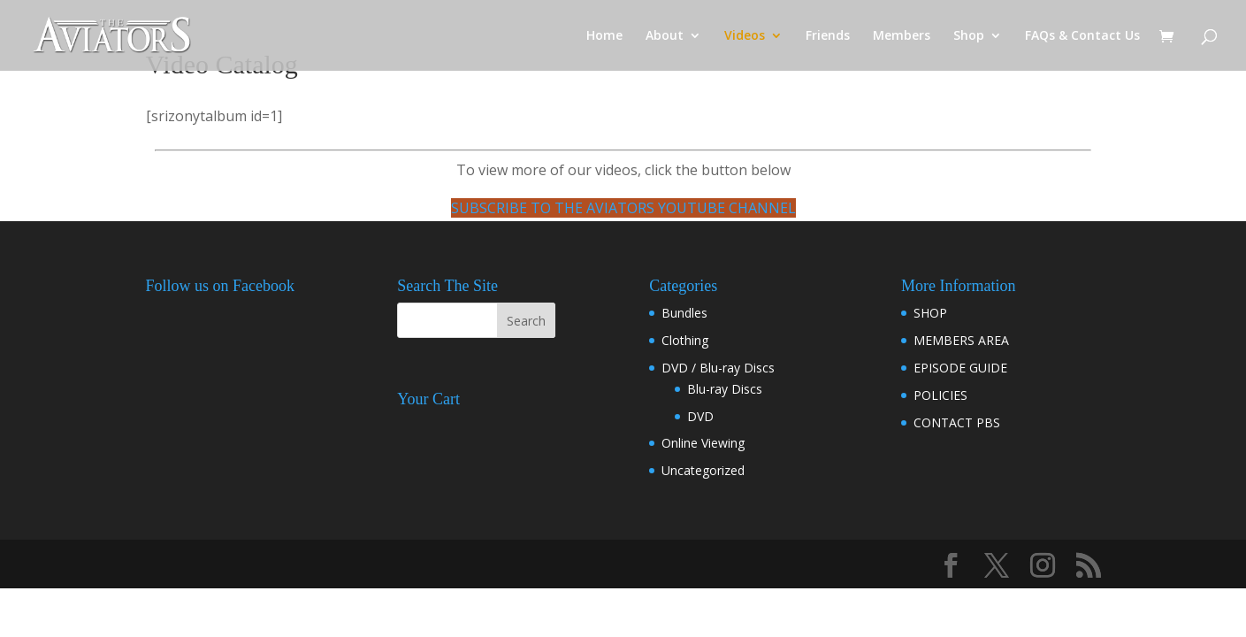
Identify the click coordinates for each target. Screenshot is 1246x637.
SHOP (930, 312)
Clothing (684, 340)
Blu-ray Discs (724, 388)
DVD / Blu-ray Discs (718, 367)
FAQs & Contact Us (1082, 36)
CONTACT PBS (956, 422)
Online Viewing (703, 442)
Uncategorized (703, 470)
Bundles (684, 312)
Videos (744, 36)
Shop (968, 36)
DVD (700, 416)
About (665, 36)
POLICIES (940, 395)
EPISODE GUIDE (960, 367)
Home (604, 36)
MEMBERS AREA (961, 340)
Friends (828, 36)
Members (901, 36)
